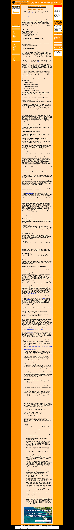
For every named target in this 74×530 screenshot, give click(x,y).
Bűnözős (14, 31)
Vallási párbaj (57, 36)
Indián (14, 37)
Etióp (13, 34)
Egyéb (14, 60)
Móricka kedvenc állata (58, 40)
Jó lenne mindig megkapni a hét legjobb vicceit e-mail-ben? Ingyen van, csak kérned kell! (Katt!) (45, 2)
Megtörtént (14, 43)
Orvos (13, 47)
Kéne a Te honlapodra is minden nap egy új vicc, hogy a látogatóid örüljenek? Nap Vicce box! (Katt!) (46, 3)
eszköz (28, 299)
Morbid (14, 44)
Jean (13, 39)
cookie (43, 298)
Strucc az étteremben (58, 37)
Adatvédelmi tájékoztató (42, 6)
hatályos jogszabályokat (31, 16)
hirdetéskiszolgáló (30, 332)
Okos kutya (56, 38)
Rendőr (14, 50)
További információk (54, 528)
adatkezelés (39, 13)
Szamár (56, 35)
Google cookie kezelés (31, 293)
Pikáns (14, 48)
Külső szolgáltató (29, 193)
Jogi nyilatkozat (36, 525)
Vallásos (14, 58)
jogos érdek (37, 61)
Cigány (14, 32)
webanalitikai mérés (30, 318)
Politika (14, 49)
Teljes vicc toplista (58, 47)
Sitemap (44, 525)
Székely (14, 55)
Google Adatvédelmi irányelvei (30, 348)
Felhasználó (30, 12)
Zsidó (13, 59)
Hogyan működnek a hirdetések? (30, 349)
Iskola (13, 38)
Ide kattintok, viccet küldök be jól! (57, 54)
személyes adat (36, 21)
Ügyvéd (14, 57)
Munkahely (14, 46)
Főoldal (35, 6)
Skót (13, 51)
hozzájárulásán (25, 58)
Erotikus (14, 33)
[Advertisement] (16, 19)
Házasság (14, 35)
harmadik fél (37, 380)
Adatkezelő (24, 21)
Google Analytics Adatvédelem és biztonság (35, 329)
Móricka (14, 45)
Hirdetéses (14, 36)
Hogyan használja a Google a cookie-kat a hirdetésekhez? (40, 346)
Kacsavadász (57, 39)
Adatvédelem (40, 525)
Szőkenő (14, 56)
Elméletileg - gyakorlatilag (57, 43)
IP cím (44, 39)
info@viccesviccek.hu (50, 525)
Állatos (14, 30)
